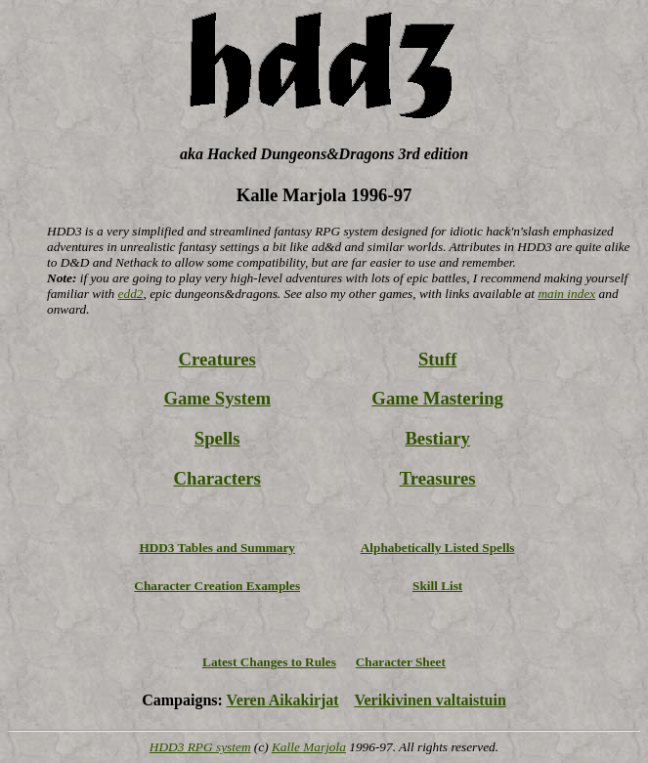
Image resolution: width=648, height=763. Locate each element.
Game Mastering (437, 398)
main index (566, 293)
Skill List (437, 585)
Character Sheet (401, 662)
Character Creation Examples (217, 585)
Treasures (438, 478)
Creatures (217, 359)
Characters (217, 478)
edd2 (131, 293)
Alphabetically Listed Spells (438, 547)
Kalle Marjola (309, 747)
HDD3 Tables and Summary (217, 547)
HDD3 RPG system (200, 747)
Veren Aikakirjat (283, 700)
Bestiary (437, 438)
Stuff (437, 359)
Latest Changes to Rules (269, 662)
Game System (217, 398)
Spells (217, 438)
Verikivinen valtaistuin (429, 700)
